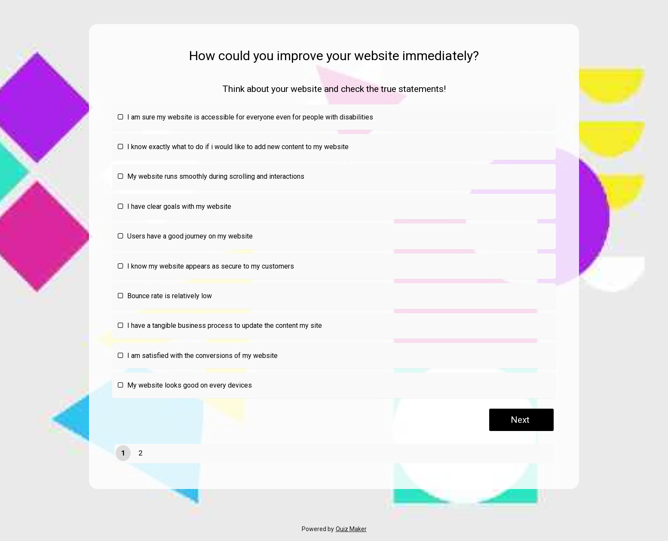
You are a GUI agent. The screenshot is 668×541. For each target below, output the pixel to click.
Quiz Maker (351, 529)
